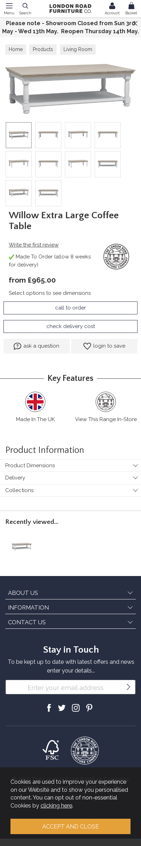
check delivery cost (70, 326)
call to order (70, 308)
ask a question (36, 346)
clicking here (56, 805)
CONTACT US (27, 622)
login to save (104, 346)
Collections (19, 490)
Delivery (15, 478)
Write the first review (34, 245)
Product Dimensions (30, 465)
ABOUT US (23, 592)
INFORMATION (28, 607)
